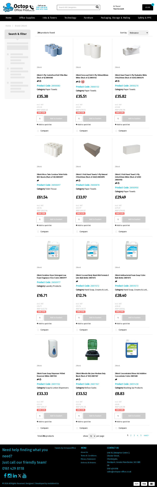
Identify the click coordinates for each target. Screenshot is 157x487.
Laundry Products (53, 286)
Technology (70, 18)
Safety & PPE (144, 18)
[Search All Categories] (78, 7)
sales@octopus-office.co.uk (119, 472)
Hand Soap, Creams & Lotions (97, 290)
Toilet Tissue (51, 189)
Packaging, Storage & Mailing (115, 18)
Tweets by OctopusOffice (65, 448)
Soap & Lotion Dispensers (57, 388)
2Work (39, 67)
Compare (42, 131)
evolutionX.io (53, 483)
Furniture (88, 18)
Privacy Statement (88, 459)
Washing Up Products (133, 388)
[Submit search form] (97, 7)
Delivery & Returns (88, 462)
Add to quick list (44, 124)
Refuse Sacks (90, 388)
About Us (84, 452)
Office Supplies (27, 18)
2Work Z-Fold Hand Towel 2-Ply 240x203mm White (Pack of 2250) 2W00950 (128, 177)
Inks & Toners (50, 18)
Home (8, 18)
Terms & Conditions (88, 456)
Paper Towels (51, 89)
